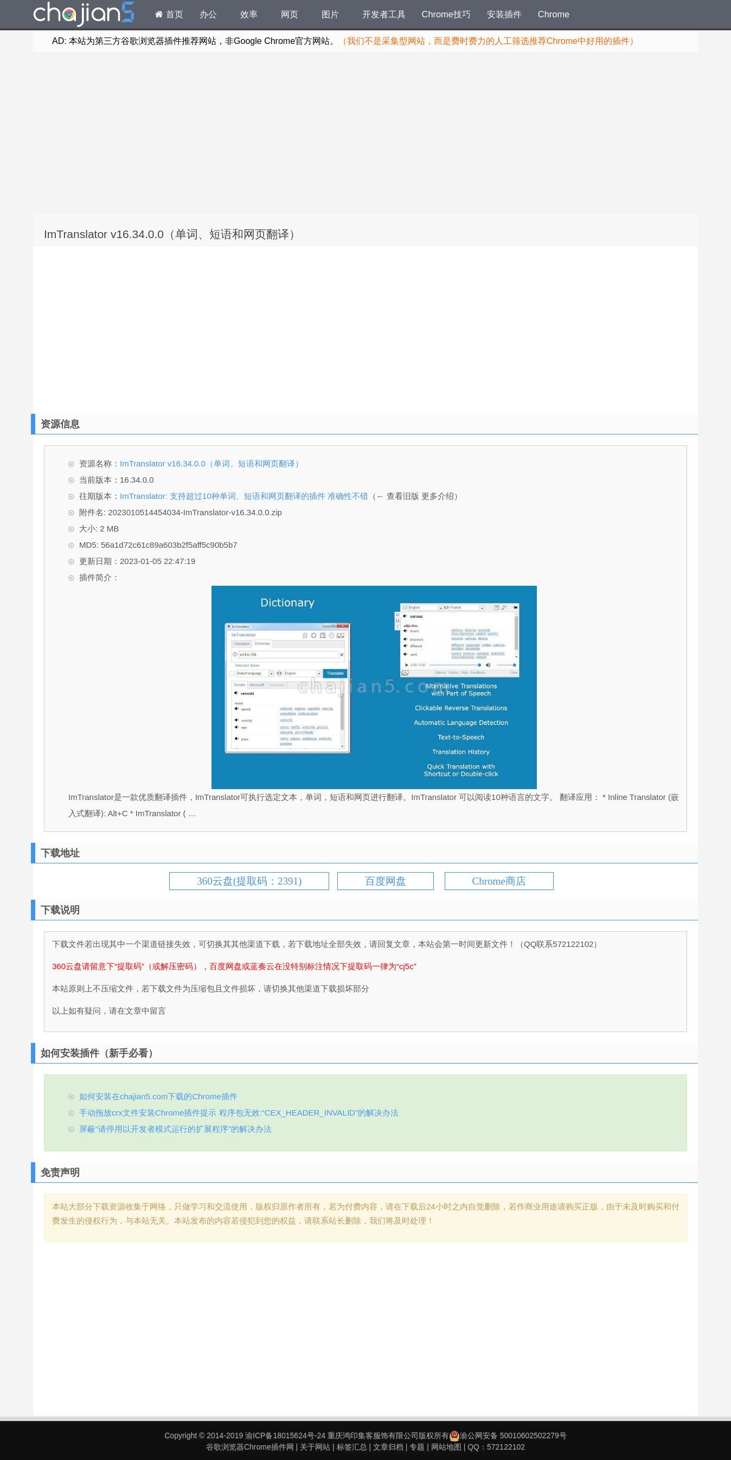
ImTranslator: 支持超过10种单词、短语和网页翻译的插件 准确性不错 (244, 496)
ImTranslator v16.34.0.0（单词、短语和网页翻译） (172, 234)
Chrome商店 (499, 881)
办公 (208, 14)
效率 (249, 14)
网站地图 (446, 1447)
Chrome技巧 (446, 14)
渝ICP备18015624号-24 (285, 1435)
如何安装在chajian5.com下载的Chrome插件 (158, 1096)
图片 (330, 14)
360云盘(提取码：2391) (249, 881)
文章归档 (388, 1447)
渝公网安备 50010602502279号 (508, 1435)
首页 (169, 14)
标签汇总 (352, 1447)
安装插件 (504, 14)
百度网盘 (385, 881)
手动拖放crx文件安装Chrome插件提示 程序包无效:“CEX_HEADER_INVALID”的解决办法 (239, 1112)
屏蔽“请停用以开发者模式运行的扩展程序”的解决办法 (175, 1129)
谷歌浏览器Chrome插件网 (250, 1447)
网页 (289, 14)
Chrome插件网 (84, 16)
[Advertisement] (365, 133)
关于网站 (315, 1447)
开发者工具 (384, 14)
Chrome (553, 14)
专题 (417, 1447)
